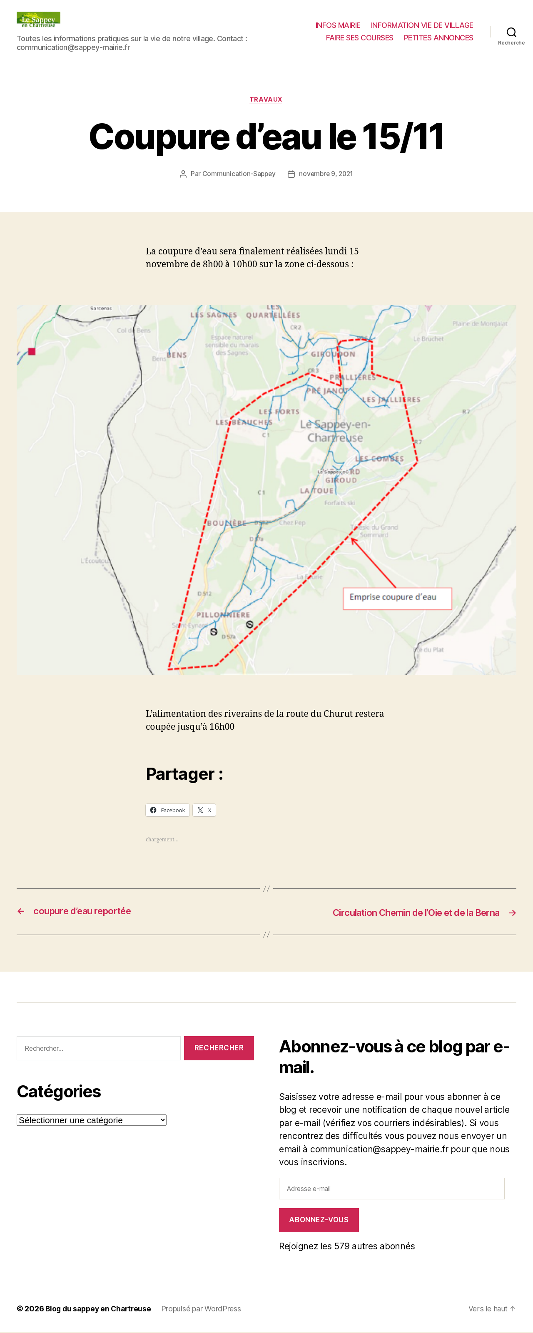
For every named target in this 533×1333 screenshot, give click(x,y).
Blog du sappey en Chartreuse (99, 1309)
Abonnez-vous (319, 1220)
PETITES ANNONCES (438, 37)
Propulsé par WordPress (205, 1309)
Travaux (266, 100)
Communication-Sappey (237, 174)
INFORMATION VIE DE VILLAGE (422, 25)
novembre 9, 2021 (327, 174)
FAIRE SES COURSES (360, 37)
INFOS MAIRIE (338, 25)
